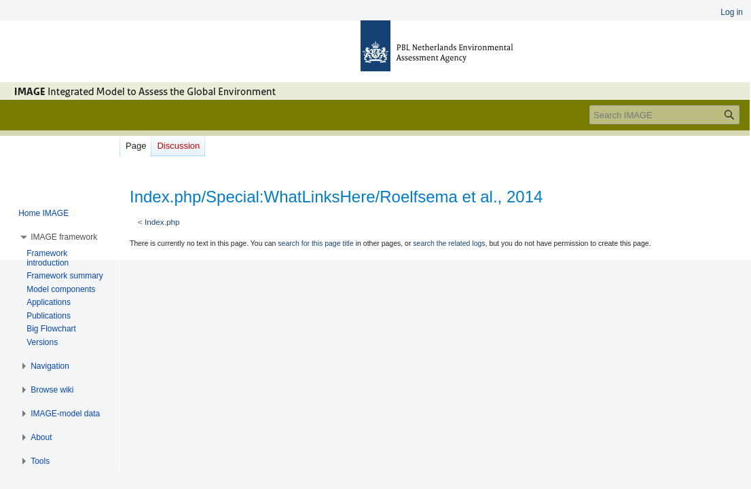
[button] (64, 237)
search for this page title (315, 243)
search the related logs (449, 243)
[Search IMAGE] (664, 114)
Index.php (162, 221)
